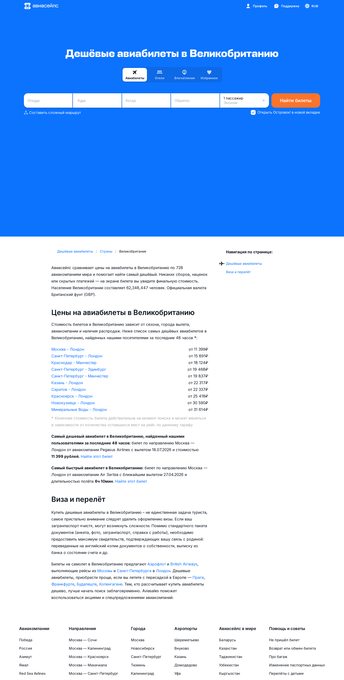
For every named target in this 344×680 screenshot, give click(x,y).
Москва (137, 640)
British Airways (183, 564)
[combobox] (48, 100)
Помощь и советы (287, 628)
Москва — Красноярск (89, 656)
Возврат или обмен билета (292, 648)
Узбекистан (229, 665)
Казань (180, 656)
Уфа (177, 673)
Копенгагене (110, 584)
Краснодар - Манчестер (74, 362)
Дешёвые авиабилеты (244, 263)
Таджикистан (230, 656)
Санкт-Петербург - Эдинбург (78, 369)
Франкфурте (62, 584)
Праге (198, 577)
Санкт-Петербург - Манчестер (79, 376)
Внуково (181, 648)
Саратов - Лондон (68, 389)
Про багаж (278, 656)
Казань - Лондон (67, 382)
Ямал (23, 665)
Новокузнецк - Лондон (73, 402)
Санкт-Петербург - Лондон (76, 356)
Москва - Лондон (67, 349)
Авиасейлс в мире (237, 628)
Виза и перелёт (238, 272)
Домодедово (185, 665)
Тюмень (138, 665)
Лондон (163, 570)
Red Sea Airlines (32, 673)
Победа (25, 640)
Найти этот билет (97, 456)
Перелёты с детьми (286, 673)
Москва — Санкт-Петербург (93, 673)
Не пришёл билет (284, 640)
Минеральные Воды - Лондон (79, 409)
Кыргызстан (229, 673)
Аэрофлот (156, 564)
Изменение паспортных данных (297, 665)
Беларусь (227, 640)
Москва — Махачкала (88, 665)
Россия (25, 648)
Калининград (142, 673)
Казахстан (228, 648)
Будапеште (87, 584)
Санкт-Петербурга (134, 570)
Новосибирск (143, 648)
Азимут (25, 656)
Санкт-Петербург (146, 656)
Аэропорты (185, 628)
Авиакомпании (34, 628)
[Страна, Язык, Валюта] (311, 6)
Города (138, 628)
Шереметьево (186, 640)
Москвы (104, 570)
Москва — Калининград (90, 648)
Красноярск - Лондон (71, 396)
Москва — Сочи (83, 640)
